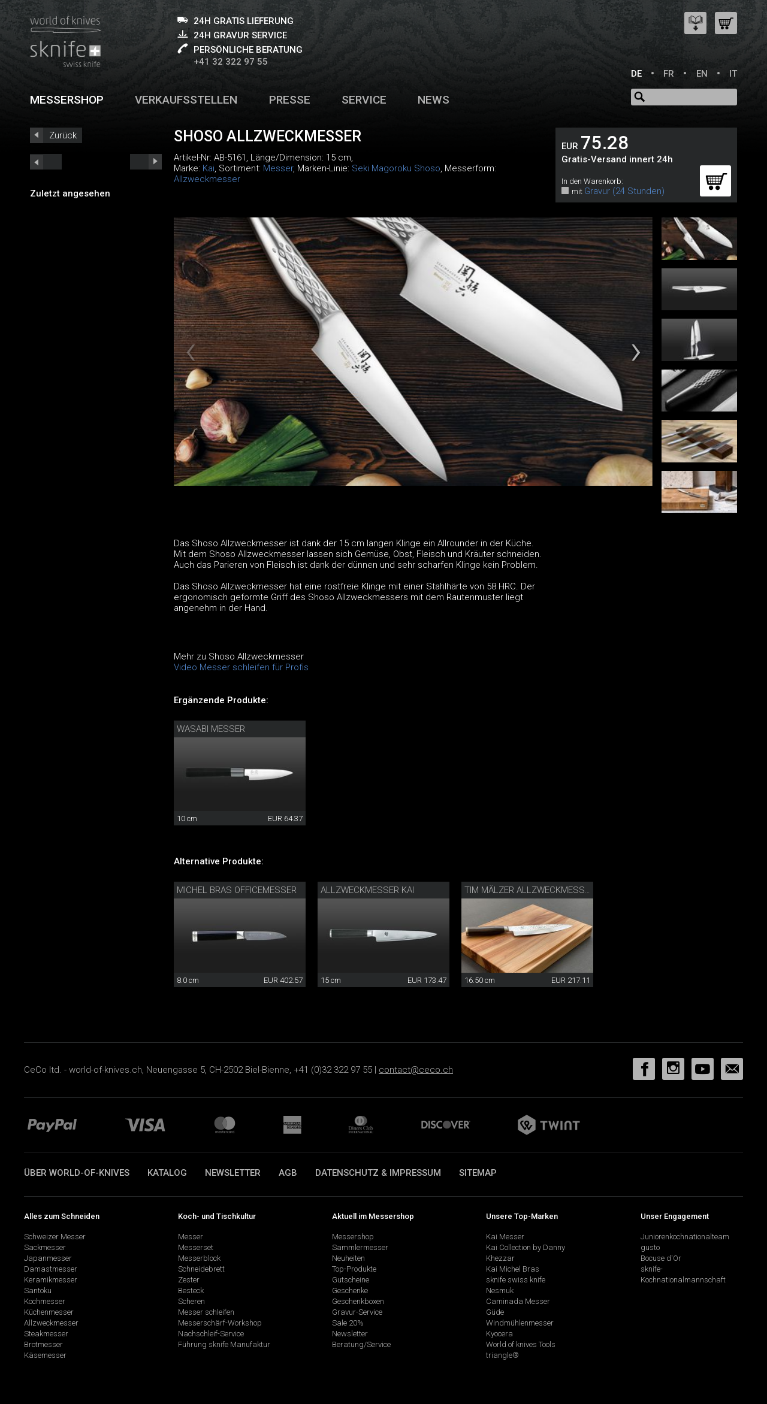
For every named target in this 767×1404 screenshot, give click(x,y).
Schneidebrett (201, 1268)
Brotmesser (43, 1344)
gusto (650, 1247)
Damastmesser (50, 1268)
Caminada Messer (518, 1301)
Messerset (195, 1247)
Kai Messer (505, 1236)
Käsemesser (45, 1355)
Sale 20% (348, 1322)
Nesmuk (500, 1290)
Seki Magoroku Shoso (396, 168)
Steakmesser (46, 1333)
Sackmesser (45, 1247)
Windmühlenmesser (520, 1322)
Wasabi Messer (211, 729)
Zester (189, 1279)
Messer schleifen (206, 1312)
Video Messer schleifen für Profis (241, 667)
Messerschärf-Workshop (220, 1322)
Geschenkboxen (358, 1301)
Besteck (191, 1290)
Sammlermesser (360, 1247)
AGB (288, 1172)
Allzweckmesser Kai (367, 890)
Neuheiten (348, 1258)
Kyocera (499, 1333)
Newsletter (233, 1172)
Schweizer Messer (55, 1236)
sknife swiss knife (515, 1279)
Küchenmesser (49, 1312)
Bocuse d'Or (661, 1258)
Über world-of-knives (76, 1172)
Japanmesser (48, 1258)
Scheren (191, 1301)
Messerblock (199, 1258)
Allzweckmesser (207, 179)
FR (668, 73)
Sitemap (478, 1172)
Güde (495, 1312)
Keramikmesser (50, 1279)
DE (636, 73)
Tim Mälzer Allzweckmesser (529, 890)
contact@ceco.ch (416, 1069)
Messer (278, 168)
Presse (289, 100)
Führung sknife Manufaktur (224, 1344)
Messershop (67, 100)
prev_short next (146, 162)
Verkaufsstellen (186, 100)
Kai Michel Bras (512, 1268)
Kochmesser (44, 1301)
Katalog (167, 1172)
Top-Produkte (354, 1268)
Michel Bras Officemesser (237, 890)
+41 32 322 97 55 (231, 61)
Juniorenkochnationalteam (685, 1236)
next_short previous (46, 162)
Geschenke (350, 1290)
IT (733, 73)
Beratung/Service (361, 1344)
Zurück (63, 135)
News (433, 100)
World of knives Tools (520, 1344)
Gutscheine (350, 1279)
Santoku (38, 1290)
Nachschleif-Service (211, 1333)
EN (702, 73)
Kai (209, 168)
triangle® (502, 1355)
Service (364, 100)
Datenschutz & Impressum (378, 1172)
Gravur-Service (357, 1312)
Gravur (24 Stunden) (624, 191)
